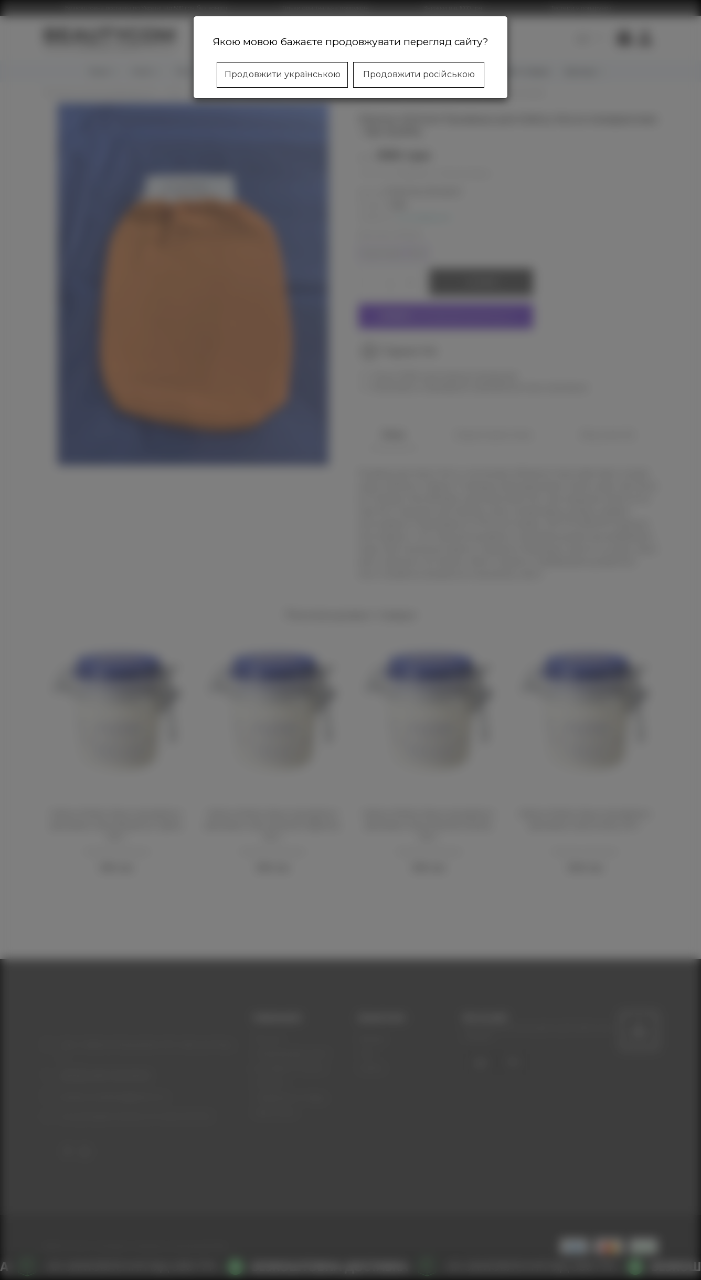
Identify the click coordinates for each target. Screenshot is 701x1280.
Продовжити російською (419, 74)
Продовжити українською (283, 74)
